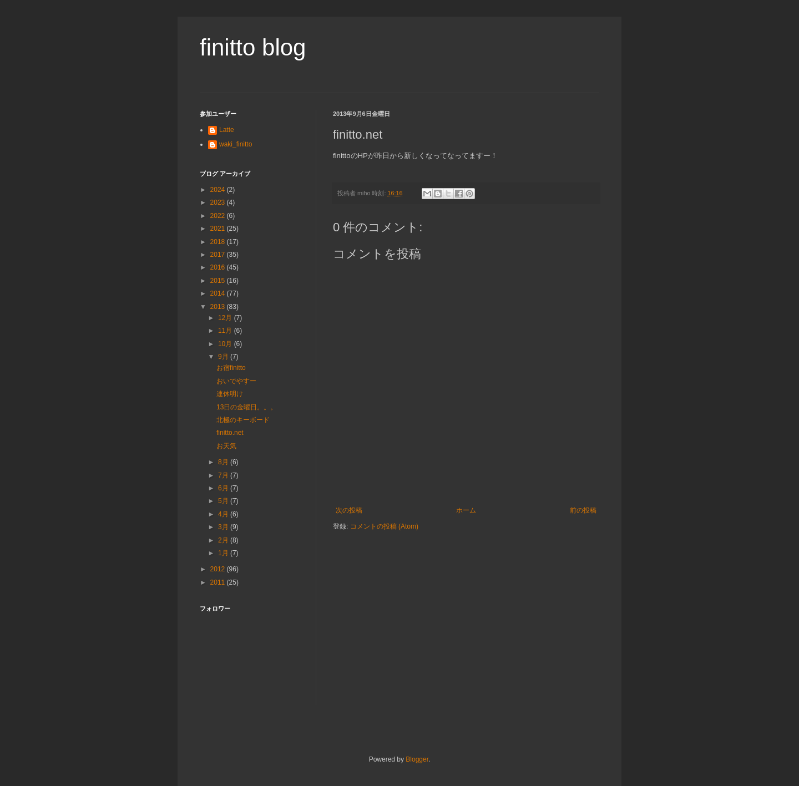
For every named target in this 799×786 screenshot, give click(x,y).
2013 (218, 307)
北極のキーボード (243, 420)
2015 (218, 281)
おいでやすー (236, 381)
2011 (218, 582)
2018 (218, 242)
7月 (224, 475)
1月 (224, 553)
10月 (226, 344)
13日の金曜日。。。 (246, 407)
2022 (218, 216)
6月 (224, 488)
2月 (224, 540)
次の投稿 (349, 510)
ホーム (466, 510)
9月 (224, 357)
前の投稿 (583, 510)
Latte (226, 130)
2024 (218, 190)
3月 (224, 527)
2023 (218, 202)
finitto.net (230, 433)
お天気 (226, 446)
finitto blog (253, 47)
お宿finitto (231, 368)
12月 (226, 318)
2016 (218, 267)
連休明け (229, 394)
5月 (224, 501)
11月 (226, 330)
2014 (218, 293)
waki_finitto (235, 144)
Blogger (417, 759)
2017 (218, 254)
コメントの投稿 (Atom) (384, 526)
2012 (218, 569)
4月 (224, 514)
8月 (224, 462)
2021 (218, 228)
